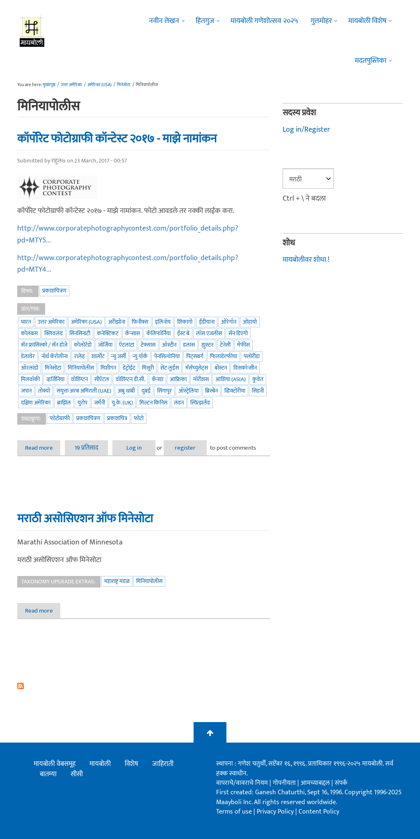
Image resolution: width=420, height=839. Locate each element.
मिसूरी (148, 368)
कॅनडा (157, 379)
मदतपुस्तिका (370, 61)
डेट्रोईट (129, 368)
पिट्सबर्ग (194, 356)
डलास (189, 345)
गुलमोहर (321, 21)
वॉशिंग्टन (79, 379)
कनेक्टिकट (108, 333)
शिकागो (184, 322)
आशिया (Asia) (230, 379)
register (185, 448)
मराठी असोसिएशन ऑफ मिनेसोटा (85, 518)
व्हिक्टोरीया (234, 390)
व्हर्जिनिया (55, 379)
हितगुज (205, 21)
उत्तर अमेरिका (71, 85)
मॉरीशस (201, 379)
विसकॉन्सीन (245, 368)
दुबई (146, 390)
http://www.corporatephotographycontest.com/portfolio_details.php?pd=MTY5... (127, 234)
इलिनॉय (163, 322)
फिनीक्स (140, 322)
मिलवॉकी (30, 379)
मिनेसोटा (123, 85)
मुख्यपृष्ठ (49, 85)
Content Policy (319, 811)
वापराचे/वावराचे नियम (242, 783)
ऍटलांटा (126, 345)
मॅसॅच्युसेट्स (196, 368)
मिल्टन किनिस (153, 402)
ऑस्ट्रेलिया (188, 390)
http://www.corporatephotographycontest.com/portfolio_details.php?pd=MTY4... (127, 264)
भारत (26, 322)
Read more (43, 448)
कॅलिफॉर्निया (158, 333)
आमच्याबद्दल (316, 783)
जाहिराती (162, 764)
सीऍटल (101, 379)
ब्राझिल (64, 402)
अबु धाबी (126, 390)
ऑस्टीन (169, 345)
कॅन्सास (132, 333)
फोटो (139, 418)
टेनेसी (225, 345)
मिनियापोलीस (81, 368)
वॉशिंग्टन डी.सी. (130, 379)
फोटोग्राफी (60, 418)
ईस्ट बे (183, 333)
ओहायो (250, 322)
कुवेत (257, 379)
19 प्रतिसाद (86, 448)
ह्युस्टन (207, 345)
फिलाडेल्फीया (223, 356)
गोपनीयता (285, 783)
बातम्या (48, 774)
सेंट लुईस (169, 368)
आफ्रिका (178, 379)
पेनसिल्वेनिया (167, 356)
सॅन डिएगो (238, 333)
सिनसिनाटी (79, 333)
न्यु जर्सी (118, 356)
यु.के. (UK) (122, 402)
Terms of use (234, 811)
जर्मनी (99, 402)
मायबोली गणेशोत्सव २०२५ (264, 21)
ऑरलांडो (29, 368)
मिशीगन (108, 368)
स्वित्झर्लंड (200, 402)
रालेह (79, 356)
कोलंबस (29, 333)
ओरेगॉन (228, 322)
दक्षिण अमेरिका (35, 402)
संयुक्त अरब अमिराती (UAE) (84, 390)
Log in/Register (306, 129)
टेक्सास (148, 345)
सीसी (77, 774)
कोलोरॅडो (82, 345)
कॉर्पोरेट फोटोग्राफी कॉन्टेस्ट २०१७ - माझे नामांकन (117, 139)
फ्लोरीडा (252, 356)
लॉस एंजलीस (209, 333)
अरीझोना (116, 322)
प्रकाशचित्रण (54, 290)
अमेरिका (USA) (99, 85)
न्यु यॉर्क (140, 356)
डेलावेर (28, 356)
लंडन (179, 402)
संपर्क (341, 783)
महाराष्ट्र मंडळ (117, 581)
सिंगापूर (164, 390)
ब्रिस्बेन (211, 390)
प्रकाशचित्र (117, 418)
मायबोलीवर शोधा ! (306, 260)
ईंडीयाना (207, 322)
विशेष (131, 764)
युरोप (82, 402)
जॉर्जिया (105, 345)
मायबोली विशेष (367, 21)
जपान (26, 390)
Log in (134, 448)
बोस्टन (221, 368)
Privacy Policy (276, 811)
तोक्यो (44, 390)
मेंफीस (243, 345)
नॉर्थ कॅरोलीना (54, 356)
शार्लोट (98, 356)
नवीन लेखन (164, 21)
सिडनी (258, 390)
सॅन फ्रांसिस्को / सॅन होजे (44, 345)
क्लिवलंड (53, 333)
